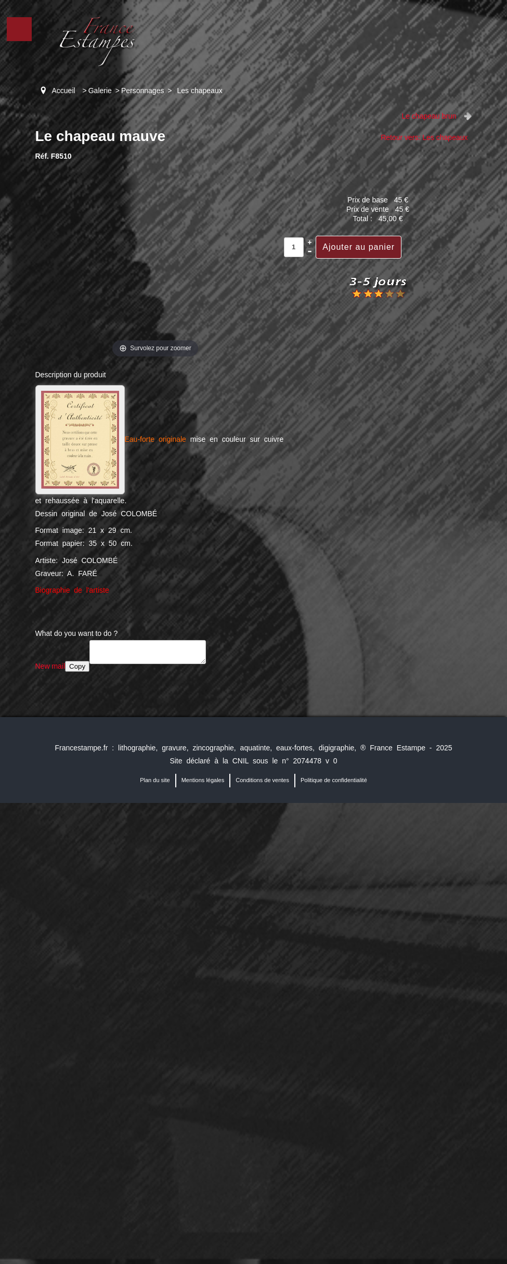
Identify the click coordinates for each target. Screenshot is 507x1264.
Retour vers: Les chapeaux (424, 137)
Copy (77, 666)
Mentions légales (203, 780)
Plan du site (155, 780)
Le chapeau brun (428, 116)
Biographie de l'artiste (72, 590)
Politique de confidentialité (334, 780)
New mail (50, 666)
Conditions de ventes (262, 780)
